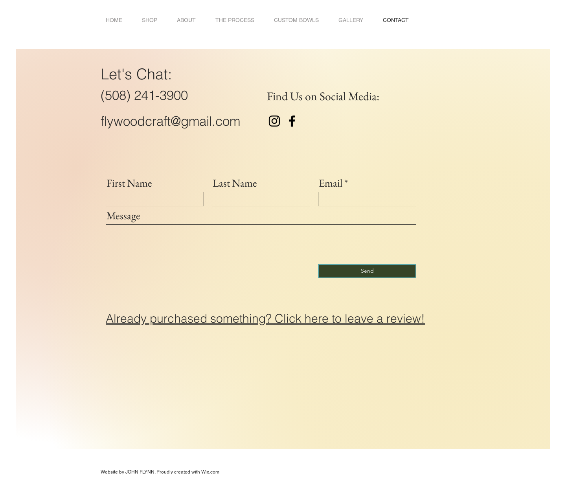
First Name (129, 183)
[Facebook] (292, 121)
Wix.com (210, 472)
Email (330, 183)
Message (123, 215)
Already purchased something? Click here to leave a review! (265, 318)
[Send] (367, 271)
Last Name (235, 183)
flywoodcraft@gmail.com (170, 121)
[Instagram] (274, 121)
